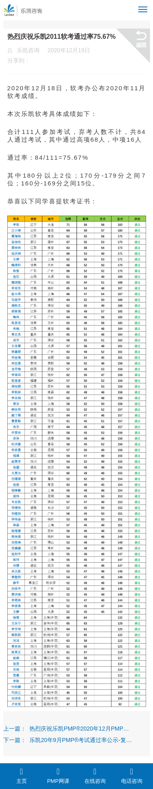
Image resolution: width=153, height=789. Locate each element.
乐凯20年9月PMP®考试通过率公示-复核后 (80, 740)
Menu (144, 6)
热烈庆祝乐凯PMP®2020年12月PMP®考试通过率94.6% (80, 728)
